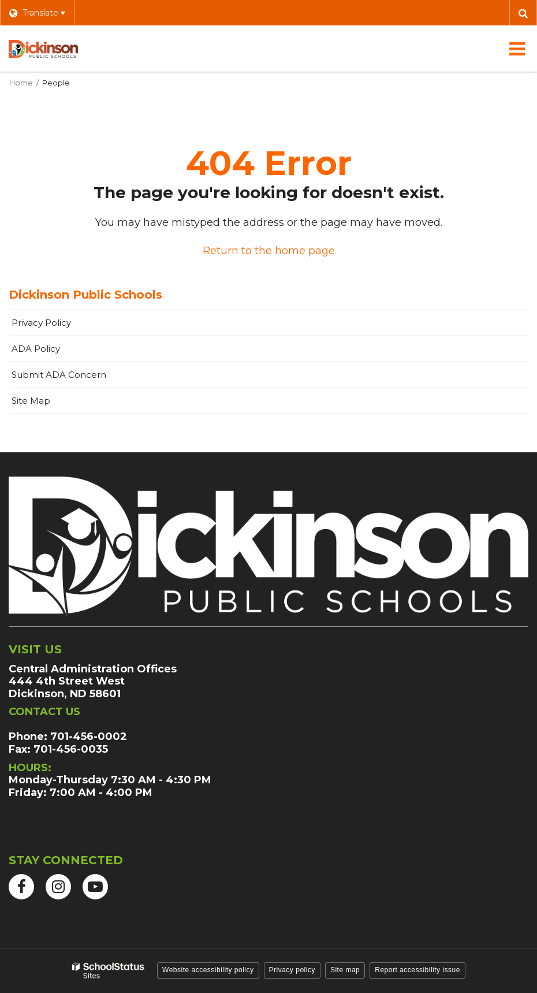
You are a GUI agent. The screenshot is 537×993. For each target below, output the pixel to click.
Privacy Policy (41, 322)
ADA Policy (36, 348)
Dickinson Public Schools (85, 295)
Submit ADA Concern (59, 374)
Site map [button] (345, 970)
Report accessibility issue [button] (417, 970)
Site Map (31, 400)
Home (21, 82)
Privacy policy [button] (292, 970)
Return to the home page (269, 250)
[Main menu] (517, 48)
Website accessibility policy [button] (208, 970)
